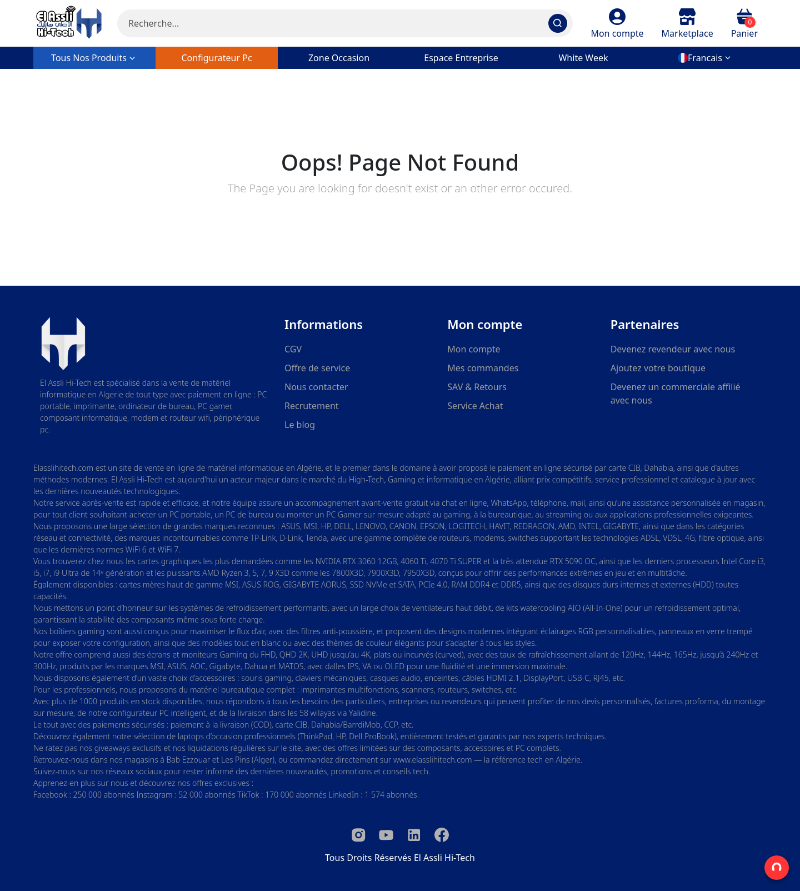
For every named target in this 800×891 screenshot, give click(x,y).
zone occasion (338, 58)
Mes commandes (482, 368)
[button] (617, 23)
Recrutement (311, 406)
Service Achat (475, 406)
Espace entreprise (461, 58)
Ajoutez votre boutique (658, 368)
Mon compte (473, 349)
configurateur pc (216, 58)
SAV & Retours (477, 387)
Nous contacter (316, 387)
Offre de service (317, 368)
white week (583, 58)
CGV (293, 349)
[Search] (345, 23)
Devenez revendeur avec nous (673, 349)
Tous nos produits (94, 57)
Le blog (299, 425)
